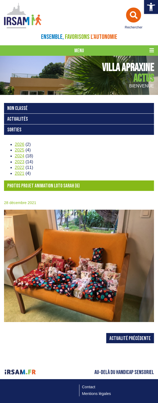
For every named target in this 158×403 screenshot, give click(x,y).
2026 (19, 144)
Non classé (17, 108)
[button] (151, 7)
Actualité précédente (130, 338)
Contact (88, 387)
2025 (19, 150)
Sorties (14, 130)
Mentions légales (96, 393)
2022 (19, 167)
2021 (19, 173)
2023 (19, 162)
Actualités (17, 119)
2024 (19, 156)
